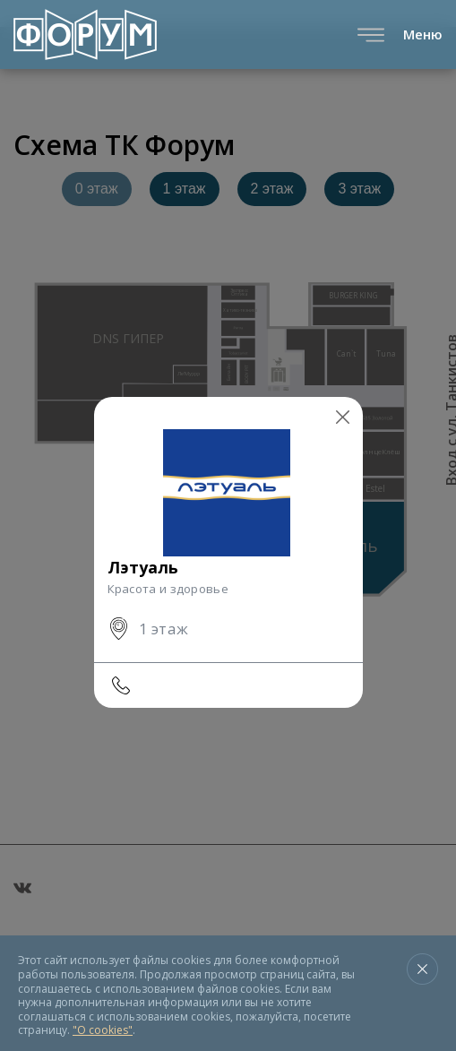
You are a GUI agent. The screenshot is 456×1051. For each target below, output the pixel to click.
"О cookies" (103, 1030)
